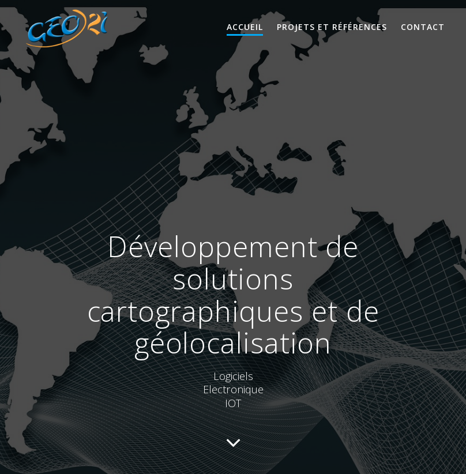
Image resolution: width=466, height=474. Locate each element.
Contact (423, 26)
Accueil (245, 26)
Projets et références (332, 26)
